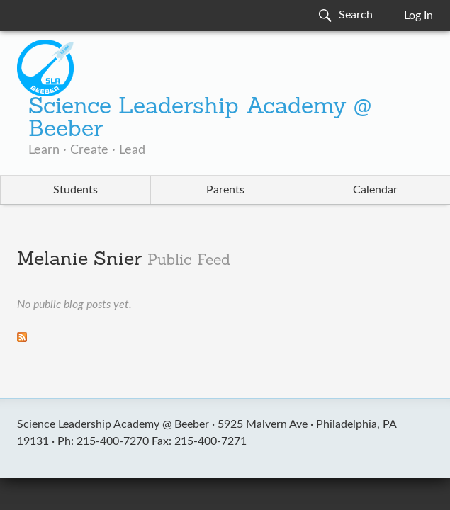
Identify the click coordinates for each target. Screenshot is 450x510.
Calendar (375, 190)
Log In (418, 15)
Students (75, 190)
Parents (225, 190)
